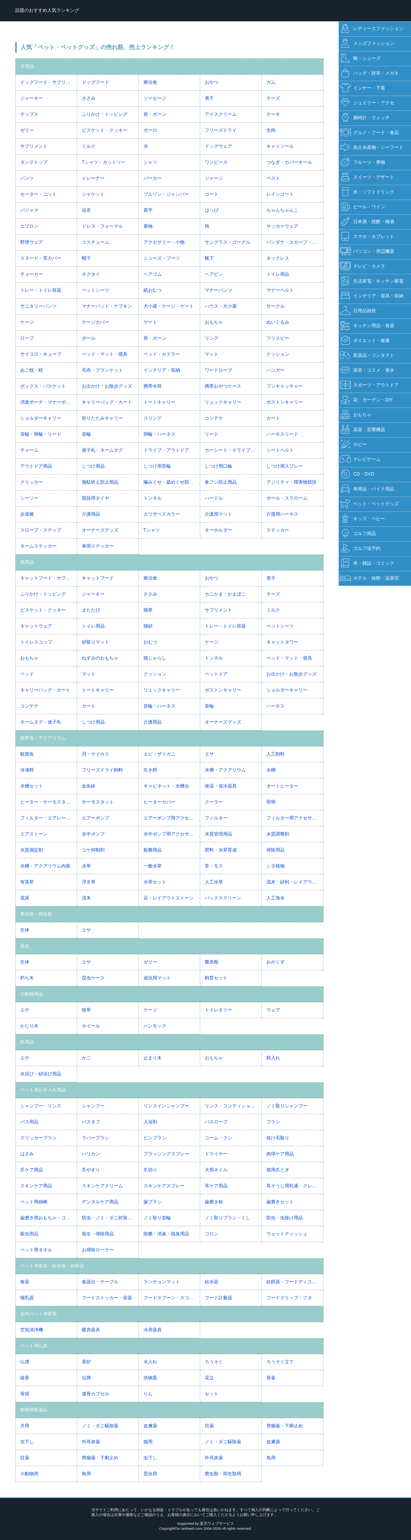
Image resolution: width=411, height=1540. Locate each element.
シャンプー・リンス (40, 1106)
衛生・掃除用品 (98, 1233)
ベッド (27, 674)
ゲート (150, 322)
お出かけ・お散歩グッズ (107, 386)
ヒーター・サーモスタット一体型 (48, 802)
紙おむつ (152, 290)
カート (273, 418)
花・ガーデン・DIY (366, 400)
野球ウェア (31, 242)
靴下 (209, 258)
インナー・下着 (362, 88)
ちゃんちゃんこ (282, 210)
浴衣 (86, 210)
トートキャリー (159, 402)
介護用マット (218, 514)
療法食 (150, 82)
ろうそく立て (280, 1361)
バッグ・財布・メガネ (369, 73)
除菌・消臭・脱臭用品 (166, 1233)
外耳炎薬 (91, 1441)
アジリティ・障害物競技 (291, 482)
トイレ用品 (277, 274)
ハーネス (275, 706)
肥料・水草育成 (221, 850)
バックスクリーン (223, 898)
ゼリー (27, 130)
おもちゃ (214, 322)
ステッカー (277, 530)
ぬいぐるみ (277, 322)
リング (211, 338)
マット (211, 354)
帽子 (86, 258)
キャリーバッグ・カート (107, 402)
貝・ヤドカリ (95, 754)
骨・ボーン (154, 114)
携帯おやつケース (223, 386)
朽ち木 (27, 978)
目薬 (209, 1425)
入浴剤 (150, 1122)
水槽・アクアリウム (225, 770)
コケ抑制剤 (93, 850)
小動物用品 (31, 994)
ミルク (89, 146)
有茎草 (27, 882)
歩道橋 (27, 514)
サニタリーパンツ (38, 306)
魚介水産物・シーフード (371, 147)
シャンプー (93, 1106)
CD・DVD (357, 474)
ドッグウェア (218, 146)
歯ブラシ (152, 1202)
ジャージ (214, 178)
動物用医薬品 (34, 1409)
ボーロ (150, 130)
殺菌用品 (152, 850)
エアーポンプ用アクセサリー (171, 818)
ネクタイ (91, 274)
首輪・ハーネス (159, 706)
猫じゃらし (154, 658)
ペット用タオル (36, 1249)
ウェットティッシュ (286, 1233)
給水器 (211, 1281)
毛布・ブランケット (102, 370)
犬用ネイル (216, 1170)
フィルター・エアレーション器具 (48, 818)
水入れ (150, 1361)
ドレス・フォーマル (102, 226)
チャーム (29, 450)
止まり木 (152, 1058)
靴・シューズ (360, 58)
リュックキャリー (223, 402)
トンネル (152, 498)
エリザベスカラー (161, 514)
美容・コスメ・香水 (367, 370)
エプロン (29, 226)
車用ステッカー (98, 546)
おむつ (150, 642)
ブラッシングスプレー (166, 1154)
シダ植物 (275, 866)
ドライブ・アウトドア (166, 450)
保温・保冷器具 (221, 786)
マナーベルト (280, 290)
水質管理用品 (218, 834)
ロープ (27, 338)
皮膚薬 (150, 1425)
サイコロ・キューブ (40, 354)
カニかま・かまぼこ (225, 594)
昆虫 (24, 946)
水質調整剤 (277, 834)
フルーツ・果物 (362, 162)
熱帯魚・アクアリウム (43, 738)
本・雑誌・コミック (367, 563)
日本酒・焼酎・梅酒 (367, 221)
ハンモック (154, 1026)
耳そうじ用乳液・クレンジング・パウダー (294, 1186)
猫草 (148, 610)
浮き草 (89, 882)
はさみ (27, 1154)
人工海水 (275, 898)
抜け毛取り (277, 1138)
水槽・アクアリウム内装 (45, 866)
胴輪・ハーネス (159, 434)
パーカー (152, 178)
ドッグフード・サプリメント (48, 82)
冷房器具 (152, 1329)
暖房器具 (91, 1329)
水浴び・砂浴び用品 (40, 1074)
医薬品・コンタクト (367, 355)
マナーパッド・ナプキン (107, 306)
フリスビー (277, 338)
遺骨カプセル (95, 1393)
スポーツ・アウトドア (369, 385)
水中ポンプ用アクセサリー (170, 834)
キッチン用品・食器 (367, 325)
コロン (211, 1233)
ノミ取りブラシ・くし (227, 1217)
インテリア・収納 (161, 370)
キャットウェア (36, 626)
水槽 (271, 770)
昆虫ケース (93, 978)
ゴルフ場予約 (360, 548)
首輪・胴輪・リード (40, 434)
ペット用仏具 (34, 1345)
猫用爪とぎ (277, 1170)
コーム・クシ (218, 1138)
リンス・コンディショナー (232, 1106)
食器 (24, 1281)
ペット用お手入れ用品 (43, 1090)
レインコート (280, 194)
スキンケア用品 (36, 1186)
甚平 (148, 210)
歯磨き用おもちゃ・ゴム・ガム (48, 1217)
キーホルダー (218, 530)
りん (148, 1393)
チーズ (273, 98)
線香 (24, 1377)
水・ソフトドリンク (367, 192)
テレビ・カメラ (362, 266)
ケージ (27, 322)
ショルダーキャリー (40, 418)
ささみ (89, 98)
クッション (277, 354)
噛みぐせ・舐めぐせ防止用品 (171, 482)
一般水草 (152, 866)
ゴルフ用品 (358, 533)
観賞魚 (27, 754)
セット (211, 1393)
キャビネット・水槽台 (166, 786)
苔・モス (214, 866)
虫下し (27, 1441)
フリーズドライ (221, 130)
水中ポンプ (93, 834)
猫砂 (148, 626)
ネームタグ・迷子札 (40, 722)
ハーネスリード (282, 434)
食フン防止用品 (221, 482)
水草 (86, 866)
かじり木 (29, 1026)
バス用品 (29, 1122)
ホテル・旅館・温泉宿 (369, 578)
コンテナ (214, 418)
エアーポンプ (95, 818)
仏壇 (24, 1361)
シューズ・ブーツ (161, 258)
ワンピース (216, 162)
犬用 (24, 1425)
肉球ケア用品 (280, 1154)
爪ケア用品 (31, 1170)
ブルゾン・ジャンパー (166, 194)
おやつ (211, 82)
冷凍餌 (27, 770)
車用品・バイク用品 (367, 489)
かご (86, 1058)
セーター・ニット (38, 194)
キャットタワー (282, 642)
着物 (148, 226)
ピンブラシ (154, 1138)
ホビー (353, 444)
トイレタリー (218, 1010)
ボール (89, 338)
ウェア (273, 1010)
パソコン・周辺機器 (367, 251)
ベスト (273, 178)
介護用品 (91, 514)
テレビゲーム (360, 459)
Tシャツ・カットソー (104, 162)
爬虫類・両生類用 (223, 1473)
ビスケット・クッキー (104, 130)
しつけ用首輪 (157, 466)
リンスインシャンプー (166, 1106)
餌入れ (273, 1058)
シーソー (29, 498)
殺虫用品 (29, 1233)
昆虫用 (150, 1473)
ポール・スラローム (286, 498)
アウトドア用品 (36, 466)
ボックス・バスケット (43, 386)
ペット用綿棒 (34, 1202)
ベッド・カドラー (161, 354)
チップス (29, 114)
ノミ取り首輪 (157, 1217)
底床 (24, 898)
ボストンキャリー (284, 402)
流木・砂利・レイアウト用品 (294, 882)
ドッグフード (95, 82)
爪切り (150, 1170)
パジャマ (29, 210)
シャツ (150, 162)
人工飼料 (275, 754)
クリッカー (31, 482)
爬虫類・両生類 (36, 914)
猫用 (148, 1441)
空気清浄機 (31, 1329)
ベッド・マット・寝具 (104, 354)
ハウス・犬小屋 (221, 306)
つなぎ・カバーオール (289, 162)
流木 (86, 898)
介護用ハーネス (282, 514)
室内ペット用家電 (38, 1313)
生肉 (271, 130)
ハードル (214, 498)
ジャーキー (31, 98)
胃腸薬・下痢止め (284, 1425)
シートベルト (280, 450)
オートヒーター (282, 786)
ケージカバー (95, 322)
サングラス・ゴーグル (227, 242)
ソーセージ (154, 98)
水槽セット (31, 786)
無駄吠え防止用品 (100, 482)
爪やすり (91, 1170)
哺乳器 (27, 1297)
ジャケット (93, 194)
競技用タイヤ (95, 498)
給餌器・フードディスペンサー (294, 1281)
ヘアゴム (152, 274)
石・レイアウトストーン (168, 898)
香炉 (86, 1361)
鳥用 (86, 1473)
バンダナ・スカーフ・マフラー (294, 242)
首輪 (86, 434)
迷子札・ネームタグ (102, 450)
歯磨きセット (280, 1202)
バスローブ (216, 1122)
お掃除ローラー (98, 1249)
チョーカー (31, 274)
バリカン (91, 1154)
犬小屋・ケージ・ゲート (168, 306)
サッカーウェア (282, 226)
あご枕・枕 (31, 370)
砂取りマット (95, 642)
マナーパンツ (218, 290)
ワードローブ (218, 370)
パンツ (27, 178)
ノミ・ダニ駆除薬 (100, 1425)
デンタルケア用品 (100, 1202)
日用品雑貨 (358, 311)
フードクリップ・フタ (289, 1297)
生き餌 (150, 770)
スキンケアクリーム (102, 1186)
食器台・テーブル (100, 1281)
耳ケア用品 (216, 1186)
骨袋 (24, 1393)
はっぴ (211, 210)
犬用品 (27, 66)
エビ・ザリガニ (159, 754)
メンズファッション (367, 43)
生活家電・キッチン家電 (371, 281)
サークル (275, 306)
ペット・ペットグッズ (369, 504)
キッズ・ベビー (362, 518)
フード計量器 (218, 1297)
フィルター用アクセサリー (293, 818)
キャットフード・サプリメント (48, 578)
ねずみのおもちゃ (100, 658)
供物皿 (150, 1377)
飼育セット (216, 978)
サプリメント (34, 146)
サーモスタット (98, 802)
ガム (271, 82)
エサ (209, 754)
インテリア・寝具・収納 (371, 296)
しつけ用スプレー (284, 466)
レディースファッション (371, 28)
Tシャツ (151, 530)
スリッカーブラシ (38, 1138)
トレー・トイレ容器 (40, 290)
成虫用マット (157, 978)
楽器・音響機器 (362, 429)
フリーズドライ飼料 (102, 770)
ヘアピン (214, 274)
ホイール (91, 1026)
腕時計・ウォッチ (365, 117)
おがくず (275, 962)
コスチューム (95, 242)
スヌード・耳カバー (40, 258)
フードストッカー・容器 (107, 1297)
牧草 (86, 1010)
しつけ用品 (93, 466)
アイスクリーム (221, 114)
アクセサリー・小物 (164, 242)
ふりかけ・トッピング (104, 114)
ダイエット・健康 (365, 340)
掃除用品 (275, 850)
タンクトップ (34, 162)
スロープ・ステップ (40, 530)
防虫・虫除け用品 (284, 1217)
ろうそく (214, 1361)
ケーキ (273, 114)
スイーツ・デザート (367, 177)
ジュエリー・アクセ (367, 103)
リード (211, 434)
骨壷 (271, 1377)
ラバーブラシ (95, 1138)
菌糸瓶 (211, 962)
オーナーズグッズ (100, 530)
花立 (209, 1377)
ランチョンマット (161, 1281)
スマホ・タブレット (367, 236)
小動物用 (29, 1473)
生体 (24, 930)
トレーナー (93, 178)
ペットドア (216, 674)
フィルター (216, 818)
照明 (271, 802)
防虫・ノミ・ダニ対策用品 (109, 1217)
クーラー (214, 802)
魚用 (271, 1457)
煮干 (209, 98)
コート (211, 194)
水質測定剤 (31, 850)
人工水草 (214, 882)
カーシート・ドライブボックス (233, 450)
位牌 (86, 1377)
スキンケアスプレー (164, 1186)
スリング (152, 418)
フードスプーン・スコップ (170, 1297)
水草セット (154, 882)
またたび (91, 610)
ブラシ (273, 1122)
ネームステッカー (38, 546)
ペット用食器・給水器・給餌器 (52, 1265)
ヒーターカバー (159, 802)
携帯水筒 (152, 386)
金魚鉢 (89, 786)
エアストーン (34, 834)
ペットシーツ (95, 290)
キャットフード (98, 578)
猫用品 (27, 562)
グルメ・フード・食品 (369, 132)
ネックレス (277, 258)
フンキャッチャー (284, 386)
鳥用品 (27, 1042)
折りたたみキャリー (102, 418)
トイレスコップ (36, 642)
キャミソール (280, 146)
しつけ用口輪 (218, 466)
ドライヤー (216, 1154)
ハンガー (275, 370)
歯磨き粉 (214, 1202)
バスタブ (91, 1122)
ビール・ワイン (362, 207)
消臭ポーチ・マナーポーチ (47, 402)
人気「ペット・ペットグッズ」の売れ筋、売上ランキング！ (98, 47)
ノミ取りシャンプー (286, 1106)
